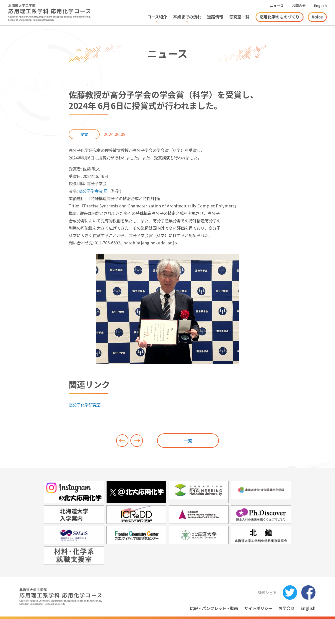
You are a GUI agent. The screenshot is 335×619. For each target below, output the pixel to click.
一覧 (188, 441)
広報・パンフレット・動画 (214, 608)
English (320, 5)
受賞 (84, 134)
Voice (317, 17)
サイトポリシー (258, 608)
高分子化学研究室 (85, 405)
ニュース (277, 5)
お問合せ (299, 5)
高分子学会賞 (91, 191)
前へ (122, 440)
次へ (136, 440)
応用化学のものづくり (280, 17)
